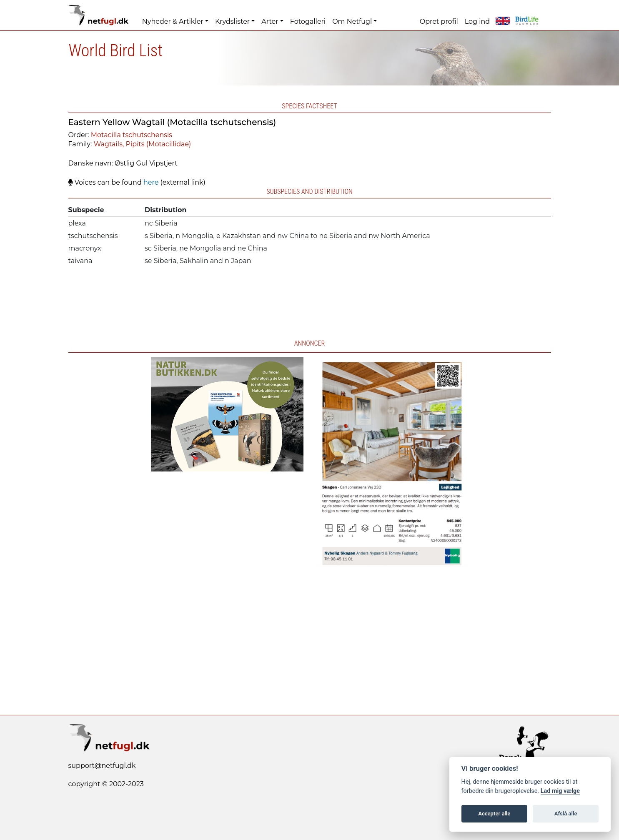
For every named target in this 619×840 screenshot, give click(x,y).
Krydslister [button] (232, 21)
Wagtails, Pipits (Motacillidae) (142, 144)
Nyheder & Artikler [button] (172, 21)
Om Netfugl (352, 21)
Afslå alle (565, 813)
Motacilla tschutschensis (132, 135)
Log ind (477, 21)
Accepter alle (494, 813)
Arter (269, 21)
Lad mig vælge (560, 791)
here (150, 182)
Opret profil (439, 21)
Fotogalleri (308, 21)
